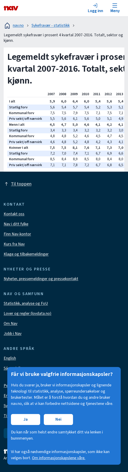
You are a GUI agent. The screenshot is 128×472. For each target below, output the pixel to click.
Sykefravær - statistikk (50, 25)
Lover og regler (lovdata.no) (27, 313)
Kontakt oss (14, 214)
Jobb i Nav (12, 333)
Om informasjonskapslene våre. (58, 458)
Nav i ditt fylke (16, 224)
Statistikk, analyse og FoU (26, 303)
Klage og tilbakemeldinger (26, 254)
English (10, 358)
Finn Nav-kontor (17, 234)
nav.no (14, 25)
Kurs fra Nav (14, 244)
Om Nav (10, 323)
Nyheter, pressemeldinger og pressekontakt (41, 279)
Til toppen (17, 184)
